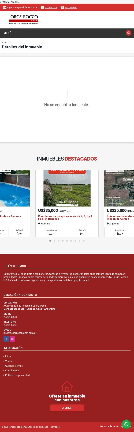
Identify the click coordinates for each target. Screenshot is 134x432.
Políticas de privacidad (17, 375)
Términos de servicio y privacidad (116, 426)
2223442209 (51, 7)
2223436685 (71, 7)
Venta (8, 361)
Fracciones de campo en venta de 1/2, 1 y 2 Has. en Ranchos (65, 217)
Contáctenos (12, 370)
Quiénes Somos (14, 365)
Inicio (4, 42)
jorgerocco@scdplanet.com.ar (19, 333)
